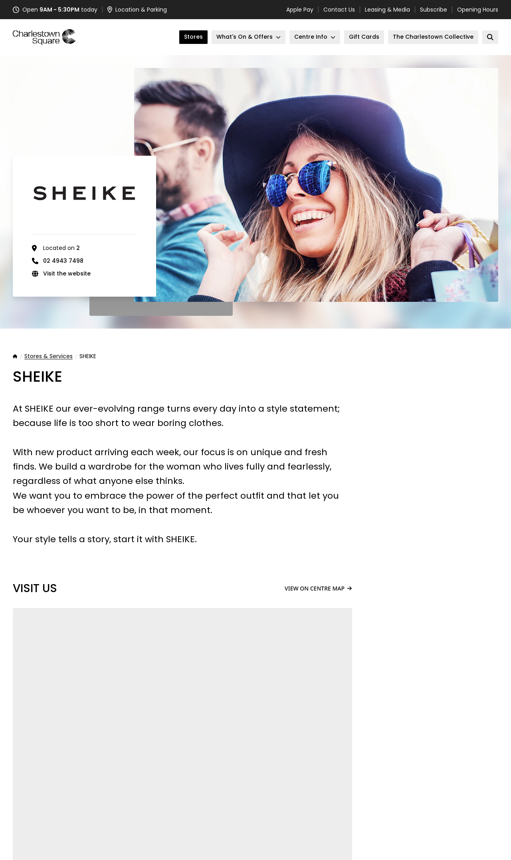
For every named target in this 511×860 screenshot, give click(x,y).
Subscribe (433, 10)
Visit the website (67, 273)
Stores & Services (48, 356)
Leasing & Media (387, 10)
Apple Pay (299, 10)
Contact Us (339, 10)
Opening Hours (477, 10)
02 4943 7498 (63, 261)
